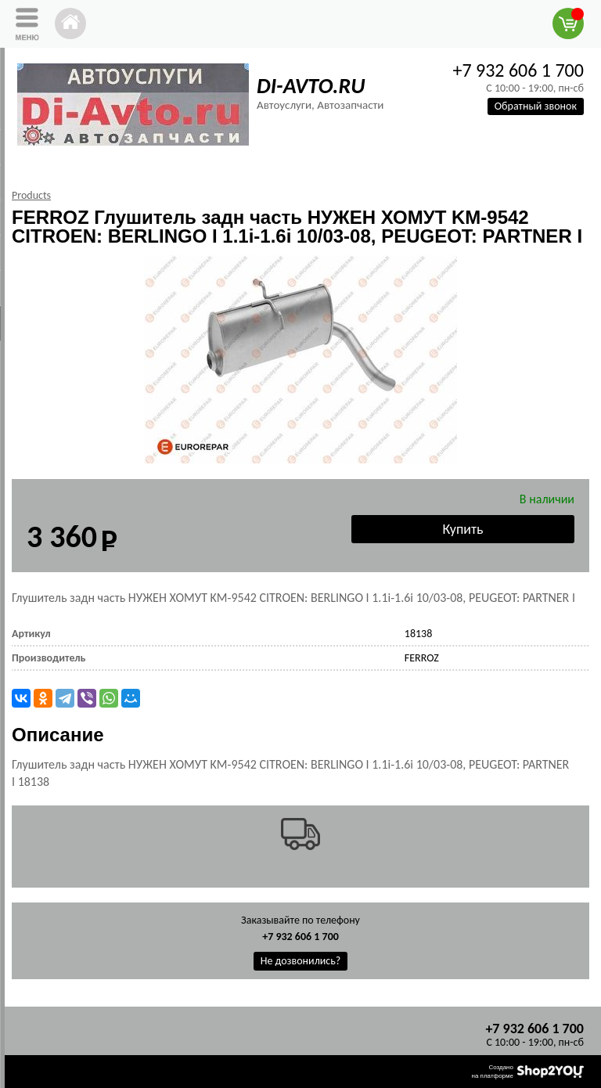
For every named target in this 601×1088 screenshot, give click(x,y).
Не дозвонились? (301, 960)
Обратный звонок (536, 106)
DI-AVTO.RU (311, 85)
